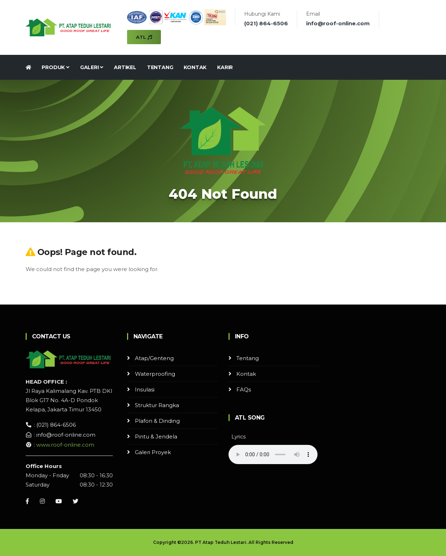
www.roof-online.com (65, 444)
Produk (55, 67)
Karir (225, 67)
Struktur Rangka (157, 405)
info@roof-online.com (338, 23)
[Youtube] (59, 501)
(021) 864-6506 (266, 23)
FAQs (243, 389)
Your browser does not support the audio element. (273, 454)
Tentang (160, 67)
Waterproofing (155, 373)
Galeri (91, 67)
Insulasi (144, 389)
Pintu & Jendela (156, 436)
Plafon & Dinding (157, 420)
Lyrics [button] (238, 436)
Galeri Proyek (153, 452)
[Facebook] (27, 501)
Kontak (195, 67)
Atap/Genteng (154, 358)
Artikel (125, 67)
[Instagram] (42, 501)
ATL (144, 37)
